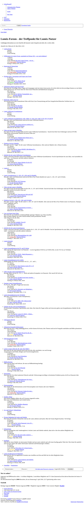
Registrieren (14, 465)
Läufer (11, 223)
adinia (11, 461)
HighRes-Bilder (8, 397)
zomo (11, 255)
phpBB (9, 499)
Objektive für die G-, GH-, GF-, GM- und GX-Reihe (18, 200)
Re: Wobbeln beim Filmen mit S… (24, 137)
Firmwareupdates (8, 385)
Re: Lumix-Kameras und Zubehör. (24, 459)
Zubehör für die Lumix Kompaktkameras (15, 306)
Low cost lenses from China (11, 213)
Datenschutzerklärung (21, 70)
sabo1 (11, 302)
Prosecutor (12, 126)
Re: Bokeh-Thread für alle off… (23, 333)
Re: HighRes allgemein (21, 404)
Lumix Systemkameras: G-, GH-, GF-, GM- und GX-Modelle (20, 175)
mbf (11, 406)
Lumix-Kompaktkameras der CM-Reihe (14, 295)
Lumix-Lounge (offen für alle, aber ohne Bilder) (16, 349)
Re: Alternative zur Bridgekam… (24, 289)
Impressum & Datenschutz (11, 66)
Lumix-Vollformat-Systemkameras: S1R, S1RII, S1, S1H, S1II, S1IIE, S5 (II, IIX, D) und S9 (28, 118)
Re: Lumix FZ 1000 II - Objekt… (24, 314)
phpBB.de (18, 500)
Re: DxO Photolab (20, 368)
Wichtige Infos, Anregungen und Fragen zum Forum (18, 76)
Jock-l (11, 95)
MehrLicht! (13, 381)
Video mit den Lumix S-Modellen (13, 130)
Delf (11, 290)
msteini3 (12, 139)
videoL (11, 334)
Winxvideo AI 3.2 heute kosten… (24, 448)
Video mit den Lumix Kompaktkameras (14, 271)
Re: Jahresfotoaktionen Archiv (23, 343)
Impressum (74, 501)
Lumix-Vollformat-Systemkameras (13, 111)
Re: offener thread (20, 81)
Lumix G (6, 168)
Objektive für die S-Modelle (11, 143)
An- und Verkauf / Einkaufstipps (12, 410)
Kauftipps (6, 440)
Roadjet (62, 486)
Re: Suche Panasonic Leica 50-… (24, 423)
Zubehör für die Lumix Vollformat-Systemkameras (17, 155)
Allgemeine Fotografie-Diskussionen (13, 327)
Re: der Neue (18, 105)
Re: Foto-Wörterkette (21, 356)
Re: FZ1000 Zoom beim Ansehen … (25, 277)
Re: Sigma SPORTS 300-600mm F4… (25, 149)
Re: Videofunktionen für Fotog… (24, 379)
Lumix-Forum (7, 49)
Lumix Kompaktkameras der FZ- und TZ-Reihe (16, 248)
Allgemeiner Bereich (9, 319)
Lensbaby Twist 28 (20, 222)
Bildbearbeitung (8, 362)
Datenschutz (80, 501)
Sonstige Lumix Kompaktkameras (13, 283)
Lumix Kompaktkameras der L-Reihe (14, 260)
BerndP (11, 107)
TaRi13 (11, 209)
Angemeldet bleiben (60, 469)
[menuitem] (13, 7)
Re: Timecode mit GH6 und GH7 (24, 194)
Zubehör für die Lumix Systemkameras (14, 228)
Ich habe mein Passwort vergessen (44, 469)
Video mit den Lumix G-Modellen (13, 187)
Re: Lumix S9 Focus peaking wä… (24, 124)
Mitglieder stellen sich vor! (11, 99)
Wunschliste (7, 373)
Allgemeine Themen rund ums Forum (14, 86)
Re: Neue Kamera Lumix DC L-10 (24, 266)
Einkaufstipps (7, 429)
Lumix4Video (13, 196)
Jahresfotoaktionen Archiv (11, 338)
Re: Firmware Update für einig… (24, 391)
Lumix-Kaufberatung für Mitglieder (13, 453)
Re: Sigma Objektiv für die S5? (23, 162)
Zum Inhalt (4, 32)
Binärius (12, 82)
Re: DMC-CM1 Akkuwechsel (23, 301)
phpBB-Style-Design (22, 501)
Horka (11, 267)
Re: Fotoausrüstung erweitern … (24, 207)
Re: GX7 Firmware (20, 181)
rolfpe (11, 279)
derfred (11, 164)
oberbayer (12, 449)
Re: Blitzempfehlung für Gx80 (23, 235)
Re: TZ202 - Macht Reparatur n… (24, 254)
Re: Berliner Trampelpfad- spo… (24, 94)
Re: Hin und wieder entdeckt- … (24, 435)
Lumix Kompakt (8, 241)
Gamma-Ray (13, 237)
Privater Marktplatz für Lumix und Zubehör (15, 417)
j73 (10, 151)
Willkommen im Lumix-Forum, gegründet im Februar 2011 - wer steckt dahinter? (25, 56)
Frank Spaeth (13, 62)
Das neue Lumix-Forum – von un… (24, 60)
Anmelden (6, 465)
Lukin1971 (12, 315)
